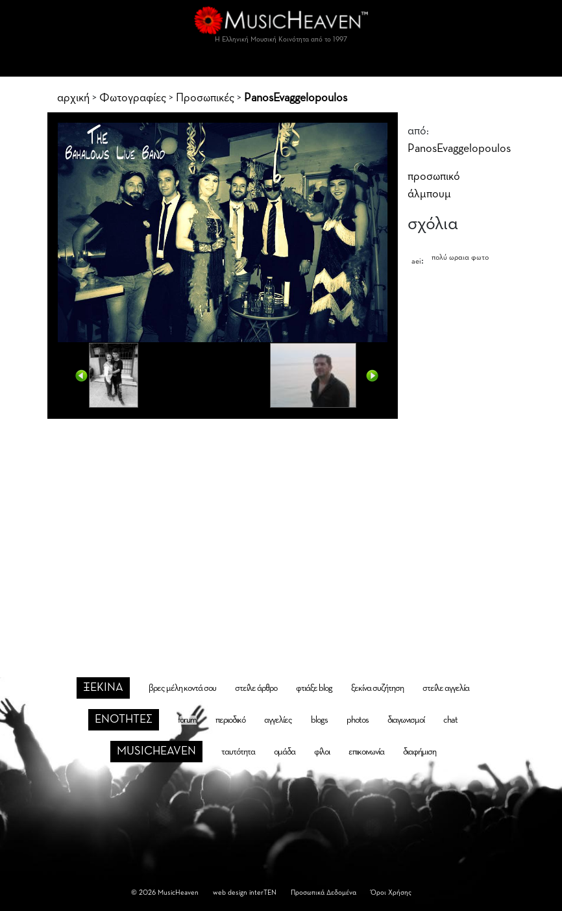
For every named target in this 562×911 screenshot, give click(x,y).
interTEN (262, 892)
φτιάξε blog (314, 688)
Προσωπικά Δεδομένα (323, 892)
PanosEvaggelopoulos (295, 98)
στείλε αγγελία (445, 688)
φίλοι (322, 751)
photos (358, 720)
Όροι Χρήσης (391, 892)
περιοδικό (230, 720)
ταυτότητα (238, 751)
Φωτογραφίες (132, 98)
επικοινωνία (366, 751)
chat (450, 720)
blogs (319, 720)
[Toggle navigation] (281, 64)
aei (416, 262)
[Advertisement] (281, 525)
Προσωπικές (205, 98)
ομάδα (284, 751)
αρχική (73, 98)
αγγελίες (278, 720)
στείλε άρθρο (256, 688)
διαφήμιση (419, 751)
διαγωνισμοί (405, 720)
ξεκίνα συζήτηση (377, 688)
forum (187, 720)
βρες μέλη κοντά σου (182, 688)
